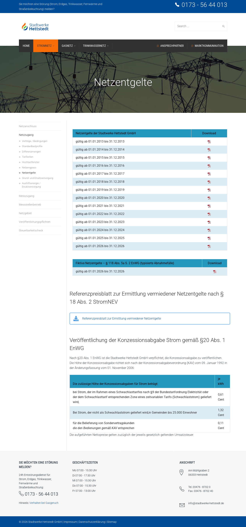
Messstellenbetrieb (30, 204)
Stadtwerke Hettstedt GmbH (45, 521)
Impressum (70, 521)
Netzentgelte (29, 172)
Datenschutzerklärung (92, 521)
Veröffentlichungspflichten (34, 221)
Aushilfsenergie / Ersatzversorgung (31, 185)
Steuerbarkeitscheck (31, 230)
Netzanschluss (28, 126)
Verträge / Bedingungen (34, 141)
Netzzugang (26, 134)
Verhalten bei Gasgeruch (43, 502)
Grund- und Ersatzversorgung (37, 178)
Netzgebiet (25, 213)
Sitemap (112, 521)
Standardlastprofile (32, 146)
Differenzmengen (31, 151)
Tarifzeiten (27, 156)
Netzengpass (29, 167)
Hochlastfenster (30, 162)
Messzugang (26, 196)
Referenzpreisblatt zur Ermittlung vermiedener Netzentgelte (121, 318)
